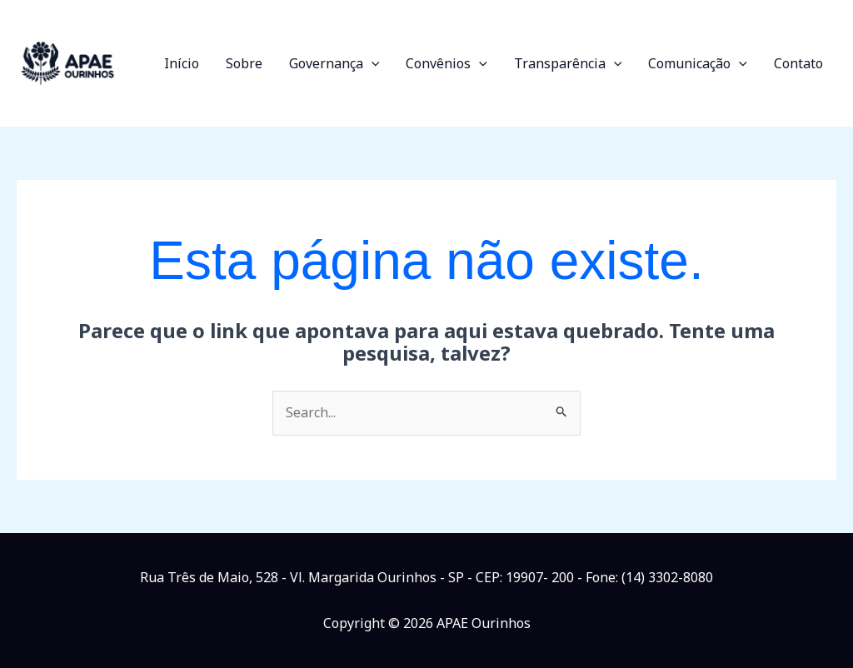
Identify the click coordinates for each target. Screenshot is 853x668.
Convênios (446, 63)
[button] (371, 63)
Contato (798, 63)
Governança (334, 63)
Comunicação (697, 63)
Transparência (568, 63)
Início (181, 63)
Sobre (244, 63)
